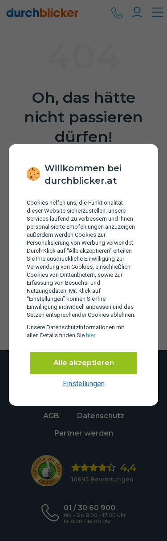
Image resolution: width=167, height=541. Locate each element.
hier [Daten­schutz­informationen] (90, 335)
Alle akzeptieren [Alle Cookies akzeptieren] (83, 363)
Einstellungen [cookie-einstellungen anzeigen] (84, 384)
